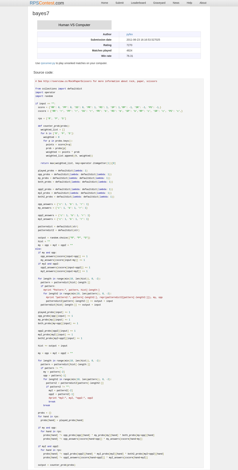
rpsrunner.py (48, 63)
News (176, 2)
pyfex (130, 34)
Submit (119, 2)
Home (104, 2)
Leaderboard (138, 2)
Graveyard (159, 2)
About (203, 2)
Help (189, 2)
